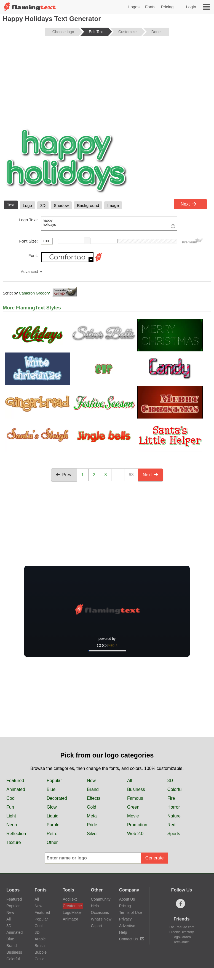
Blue (51, 789)
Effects (93, 798)
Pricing (167, 6)
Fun (10, 807)
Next (188, 204)
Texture (13, 842)
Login (191, 6)
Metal (92, 816)
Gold (91, 807)
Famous (135, 798)
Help (95, 906)
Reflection (16, 833)
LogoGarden (181, 937)
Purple (53, 824)
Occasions (100, 912)
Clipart (96, 926)
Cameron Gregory (34, 293)
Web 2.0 (135, 833)
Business (136, 789)
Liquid (52, 816)
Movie (133, 816)
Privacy (125, 919)
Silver (92, 833)
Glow (52, 807)
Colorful (175, 789)
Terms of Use (130, 912)
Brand (93, 789)
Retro (52, 833)
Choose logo (63, 32)
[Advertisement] (107, 83)
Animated (15, 789)
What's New (101, 919)
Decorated (57, 798)
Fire (171, 798)
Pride (92, 824)
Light (11, 816)
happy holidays (109, 223)
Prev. (64, 474)
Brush (39, 945)
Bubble (40, 952)
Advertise (127, 926)
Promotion (137, 824)
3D (170, 780)
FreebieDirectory (181, 932)
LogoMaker (72, 912)
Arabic (40, 939)
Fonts (150, 6)
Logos (134, 6)
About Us (127, 899)
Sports (173, 833)
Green (133, 807)
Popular (54, 780)
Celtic (39, 959)
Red (171, 824)
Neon (11, 824)
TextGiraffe (181, 942)
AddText (70, 899)
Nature (174, 816)
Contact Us (131, 939)
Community (101, 899)
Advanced (29, 272)
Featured (15, 780)
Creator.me (72, 906)
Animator (70, 919)
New (91, 780)
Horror (173, 807)
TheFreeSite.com (181, 927)
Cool (10, 798)
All (129, 780)
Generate (154, 858)
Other (52, 842)
